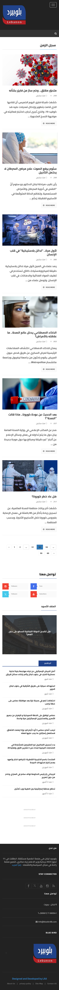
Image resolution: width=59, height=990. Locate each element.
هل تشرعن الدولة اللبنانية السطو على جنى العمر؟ (30, 633)
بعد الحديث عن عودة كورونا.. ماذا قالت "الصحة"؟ (32, 416)
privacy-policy (25, 983)
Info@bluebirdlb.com (46, 922)
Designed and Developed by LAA (29, 978)
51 (33, 547)
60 (48, 553)
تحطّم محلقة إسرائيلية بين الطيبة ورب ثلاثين (34, 788)
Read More (49, 123)
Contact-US (52, 983)
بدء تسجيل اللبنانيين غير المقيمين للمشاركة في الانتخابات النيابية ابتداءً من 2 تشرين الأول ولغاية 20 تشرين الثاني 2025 (31, 747)
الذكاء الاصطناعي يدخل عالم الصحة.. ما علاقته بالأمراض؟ (32, 334)
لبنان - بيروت (50, 904)
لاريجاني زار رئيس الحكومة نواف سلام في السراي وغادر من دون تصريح (30, 775)
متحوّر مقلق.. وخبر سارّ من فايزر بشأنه (33, 90)
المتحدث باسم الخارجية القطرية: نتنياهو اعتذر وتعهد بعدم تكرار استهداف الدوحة (31, 761)
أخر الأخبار (47, 663)
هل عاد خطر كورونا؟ (44, 496)
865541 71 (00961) (47, 913)
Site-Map (39, 983)
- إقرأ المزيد (17, 865)
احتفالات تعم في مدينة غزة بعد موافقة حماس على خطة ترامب (31, 702)
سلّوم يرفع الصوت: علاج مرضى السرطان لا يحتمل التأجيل (30, 170)
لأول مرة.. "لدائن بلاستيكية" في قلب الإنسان (33, 252)
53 (47, 547)
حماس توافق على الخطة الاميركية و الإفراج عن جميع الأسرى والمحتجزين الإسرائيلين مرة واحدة (31, 717)
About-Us (11, 983)
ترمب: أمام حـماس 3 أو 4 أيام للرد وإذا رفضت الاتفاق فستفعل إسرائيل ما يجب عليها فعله (31, 731)
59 (41, 553)
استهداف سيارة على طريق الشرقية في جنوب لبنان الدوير (32, 687)
